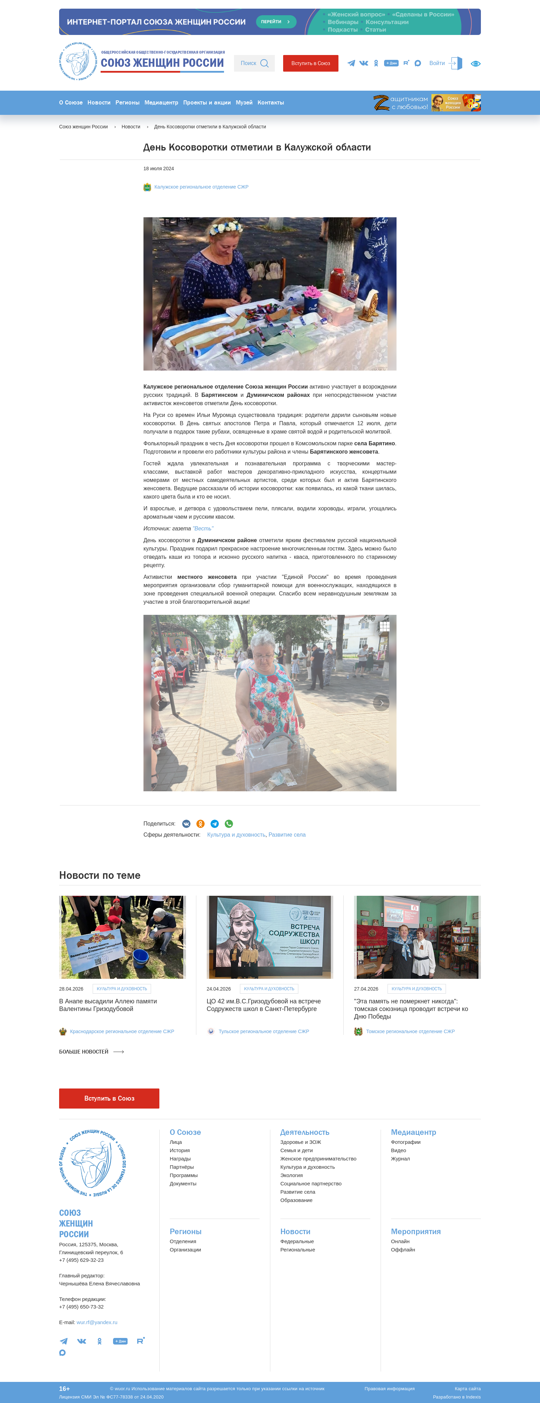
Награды (180, 1158)
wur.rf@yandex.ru (97, 1322)
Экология (291, 1175)
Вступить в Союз (310, 63)
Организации (185, 1249)
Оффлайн (403, 1249)
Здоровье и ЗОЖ (300, 1142)
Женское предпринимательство (318, 1158)
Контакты (271, 103)
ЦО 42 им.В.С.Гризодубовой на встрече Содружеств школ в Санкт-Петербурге (264, 1005)
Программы (184, 1175)
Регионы (127, 103)
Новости (99, 103)
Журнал (400, 1158)
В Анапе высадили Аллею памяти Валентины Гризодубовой (108, 1005)
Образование (296, 1200)
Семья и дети (296, 1150)
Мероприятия (416, 1232)
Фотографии (406, 1142)
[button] (158, 703)
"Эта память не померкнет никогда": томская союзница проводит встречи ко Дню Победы (411, 1009)
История (180, 1150)
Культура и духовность (236, 835)
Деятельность (304, 1132)
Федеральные (297, 1241)
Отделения (183, 1241)
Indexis (473, 1397)
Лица (176, 1142)
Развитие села (287, 835)
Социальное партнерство (311, 1183)
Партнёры (182, 1167)
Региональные (297, 1249)
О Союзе (71, 103)
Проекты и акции (207, 103)
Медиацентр (161, 103)
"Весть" (203, 528)
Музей (244, 103)
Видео (398, 1150)
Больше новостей (91, 1052)
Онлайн (400, 1241)
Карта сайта (468, 1388)
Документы (183, 1183)
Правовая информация (390, 1388)
